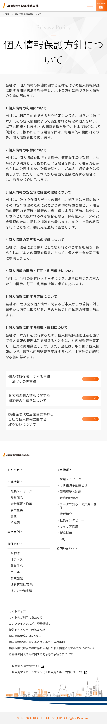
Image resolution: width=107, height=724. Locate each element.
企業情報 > (15, 482)
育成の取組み (69, 498)
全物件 (15, 553)
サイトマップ (17, 611)
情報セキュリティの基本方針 (27, 630)
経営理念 (17, 497)
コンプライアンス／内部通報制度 (29, 623)
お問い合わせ (101, 6)
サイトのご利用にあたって (25, 617)
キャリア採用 (69, 526)
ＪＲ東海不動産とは (73, 485)
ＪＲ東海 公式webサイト (26, 666)
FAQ (62, 539)
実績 (14, 516)
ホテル (15, 572)
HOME (6, 14)
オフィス (17, 559)
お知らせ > (15, 469)
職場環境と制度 (70, 491)
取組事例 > (15, 531)
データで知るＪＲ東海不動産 (78, 506)
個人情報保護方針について (25, 636)
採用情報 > (64, 469)
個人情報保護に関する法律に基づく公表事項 (37, 642)
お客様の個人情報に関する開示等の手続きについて (41, 654)
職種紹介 (66, 514)
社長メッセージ (21, 491)
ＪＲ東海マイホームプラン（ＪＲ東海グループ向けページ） (48, 672)
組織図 (15, 522)
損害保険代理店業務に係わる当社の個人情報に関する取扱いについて (52, 648)
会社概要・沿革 (21, 503)
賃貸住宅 (17, 565)
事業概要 (17, 510)
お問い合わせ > (67, 548)
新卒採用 (66, 532)
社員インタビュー (72, 520)
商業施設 (17, 578)
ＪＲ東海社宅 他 (22, 584)
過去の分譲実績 (21, 590)
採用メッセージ (70, 479)
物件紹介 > (15, 544)
